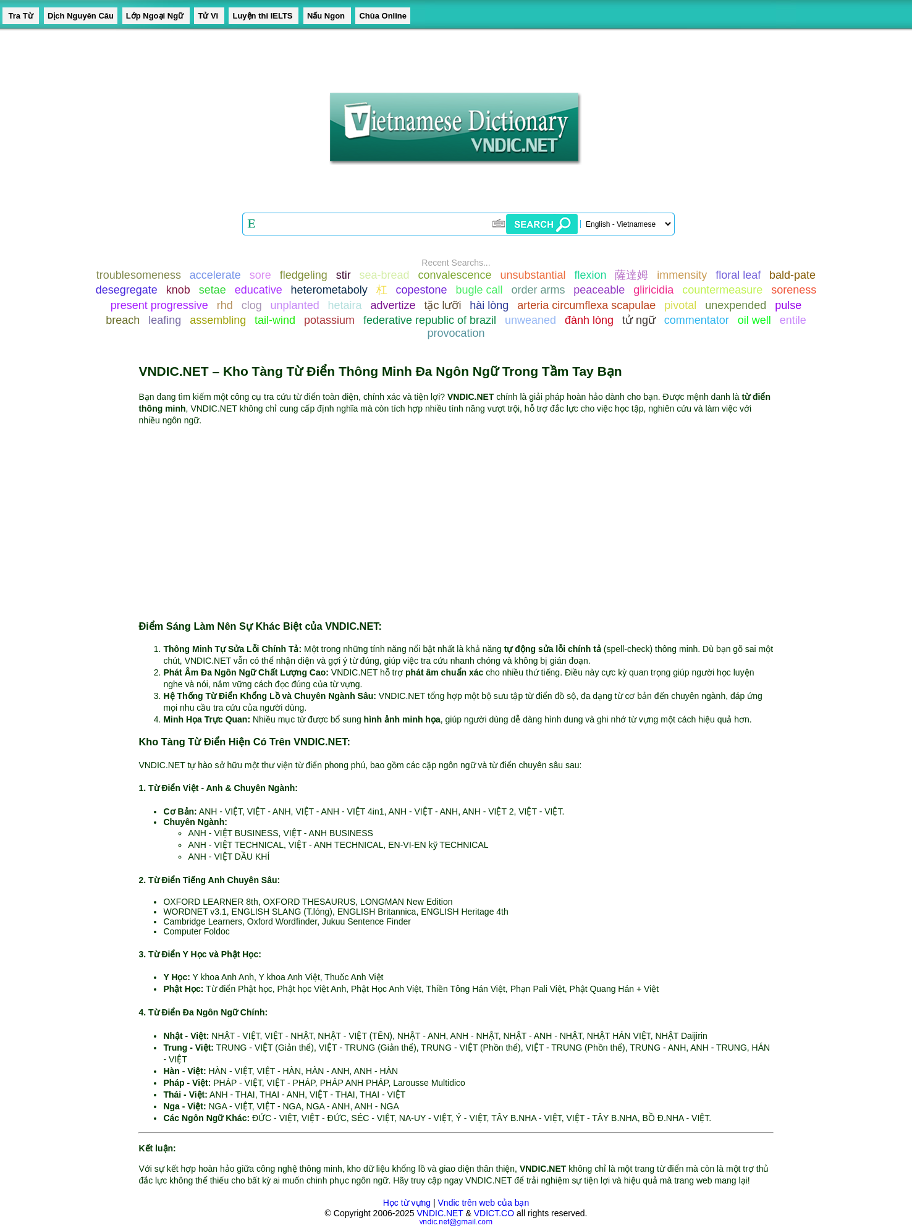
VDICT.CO (494, 1213)
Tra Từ (20, 15)
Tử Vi (209, 15)
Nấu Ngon (327, 15)
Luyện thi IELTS (263, 15)
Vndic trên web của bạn (484, 1203)
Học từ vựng (407, 1203)
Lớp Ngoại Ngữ (156, 15)
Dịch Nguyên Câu (81, 15)
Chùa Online (383, 15)
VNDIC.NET (439, 1213)
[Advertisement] (456, 522)
